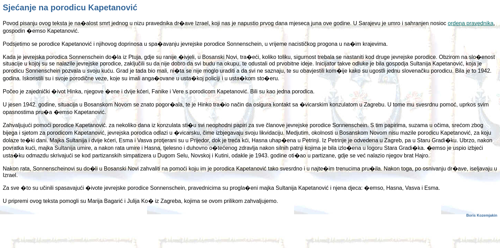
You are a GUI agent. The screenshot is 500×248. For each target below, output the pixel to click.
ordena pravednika (470, 23)
